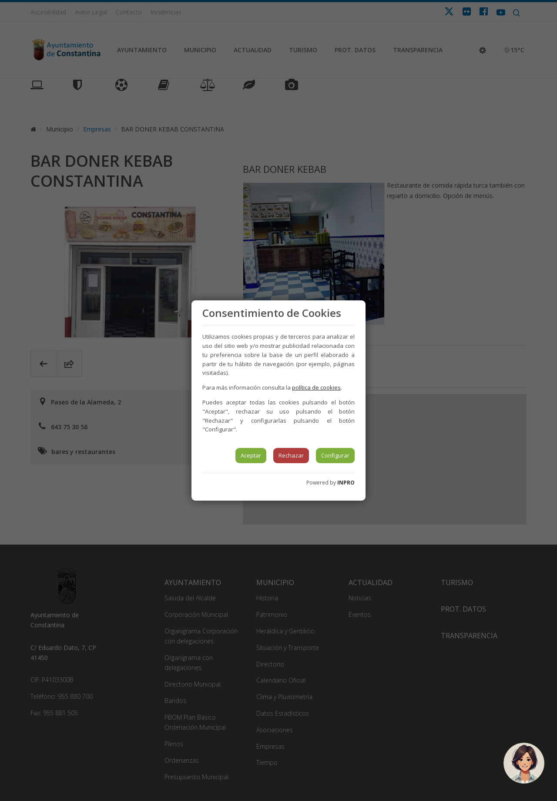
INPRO (346, 482)
